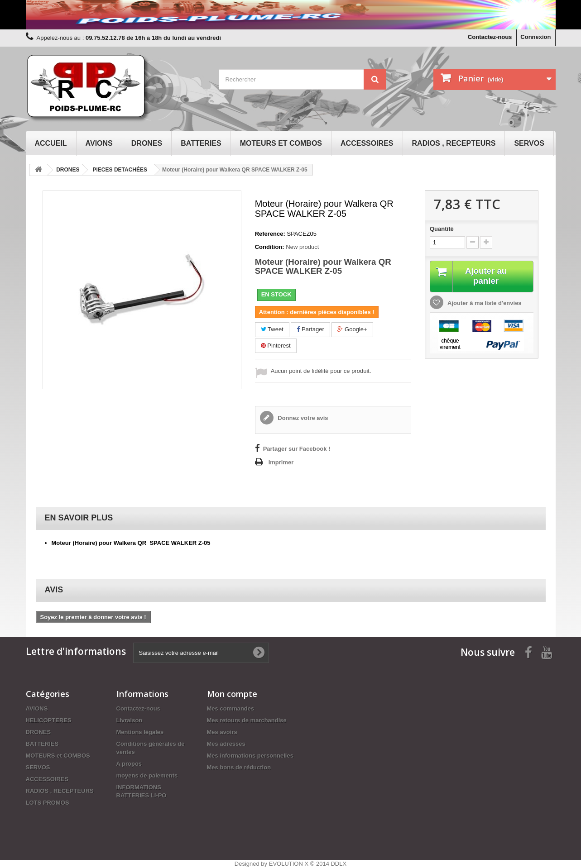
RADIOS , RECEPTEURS (454, 143)
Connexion (535, 36)
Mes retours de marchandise (247, 720)
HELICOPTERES (49, 720)
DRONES (146, 143)
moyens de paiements (147, 775)
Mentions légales (140, 732)
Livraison (129, 720)
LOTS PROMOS (47, 802)
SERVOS (529, 143)
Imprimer (281, 462)
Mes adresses (226, 743)
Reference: (270, 233)
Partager (310, 329)
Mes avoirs (222, 732)
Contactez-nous (490, 36)
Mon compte (232, 693)
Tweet (272, 329)
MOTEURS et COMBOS (281, 143)
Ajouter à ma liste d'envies (484, 303)
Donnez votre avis (302, 418)
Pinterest (276, 345)
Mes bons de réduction (239, 767)
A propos (129, 763)
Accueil (51, 143)
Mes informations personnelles (250, 755)
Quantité (442, 228)
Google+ (352, 329)
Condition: (269, 246)
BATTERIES (201, 143)
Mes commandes (230, 708)
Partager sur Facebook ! (297, 448)
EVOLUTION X (288, 863)
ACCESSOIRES (367, 143)
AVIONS (99, 143)
